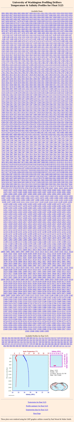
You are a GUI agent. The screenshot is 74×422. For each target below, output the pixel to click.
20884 (20, 293)
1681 (59, 57)
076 (24, 344)
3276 (27, 77)
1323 (51, 43)
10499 (49, 192)
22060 (25, 311)
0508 (39, 21)
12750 (54, 232)
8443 (67, 174)
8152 (59, 164)
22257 (15, 315)
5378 (63, 109)
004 (15, 338)
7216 (15, 144)
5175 (63, 95)
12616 (20, 222)
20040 (63, 277)
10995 (59, 194)
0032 (31, 15)
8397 (39, 174)
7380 (43, 146)
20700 (44, 291)
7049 (31, 136)
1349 (59, 45)
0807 (11, 27)
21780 (54, 303)
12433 (20, 212)
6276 (59, 120)
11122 (51, 202)
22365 (49, 315)
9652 (15, 186)
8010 (47, 160)
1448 (31, 47)
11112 (27, 202)
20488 (68, 285)
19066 (30, 265)
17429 (64, 244)
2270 (55, 69)
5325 (70, 107)
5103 (31, 89)
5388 (19, 110)
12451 (64, 212)
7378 (39, 146)
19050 (10, 265)
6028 (59, 116)
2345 (51, 71)
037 (46, 340)
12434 (25, 212)
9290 (43, 182)
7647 (3, 156)
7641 (66, 154)
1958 (3, 65)
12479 (30, 216)
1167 (7, 39)
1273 (35, 41)
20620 (59, 289)
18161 (51, 252)
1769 (67, 61)
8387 (11, 174)
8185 (67, 166)
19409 (25, 271)
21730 (34, 303)
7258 (63, 144)
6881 (63, 132)
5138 (15, 93)
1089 (43, 33)
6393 (51, 126)
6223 (19, 120)
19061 (15, 265)
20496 (10, 287)
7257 (59, 144)
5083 (31, 87)
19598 (20, 273)
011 (37, 338)
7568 (59, 150)
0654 (47, 25)
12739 (15, 232)
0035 (43, 15)
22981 (49, 325)
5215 (55, 99)
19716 (5, 275)
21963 (39, 309)
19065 (25, 265)
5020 (19, 81)
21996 (68, 309)
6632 (63, 128)
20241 (30, 283)
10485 (20, 192)
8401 (43, 174)
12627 (5, 224)
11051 (56, 196)
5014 (66, 79)
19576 (5, 273)
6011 (11, 116)
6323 (11, 124)
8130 (15, 164)
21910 (5, 309)
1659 (7, 57)
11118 (41, 202)
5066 (39, 85)
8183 (59, 166)
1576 (19, 53)
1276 (47, 41)
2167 (31, 67)
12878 (54, 238)
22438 (68, 315)
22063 (30, 311)
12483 (49, 216)
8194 (15, 168)
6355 (66, 124)
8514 (35, 178)
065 (61, 342)
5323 (63, 107)
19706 (68, 273)
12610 (59, 220)
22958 (25, 325)
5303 (63, 105)
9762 (27, 188)
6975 (23, 136)
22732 (15, 321)
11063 (18, 198)
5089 (55, 87)
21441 (30, 299)
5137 (11, 93)
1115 (4, 35)
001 (6, 338)
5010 (51, 79)
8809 (47, 178)
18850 (54, 261)
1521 (63, 49)
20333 (15, 285)
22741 (25, 321)
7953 (11, 160)
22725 (10, 321)
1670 (23, 57)
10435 (70, 188)
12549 (49, 218)
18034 (49, 250)
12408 (59, 208)
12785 (30, 236)
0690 (59, 25)
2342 (39, 71)
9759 (19, 188)
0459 (11, 21)
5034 (71, 81)
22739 (20, 321)
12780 (5, 236)
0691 (63, 25)
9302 (71, 182)
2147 (27, 65)
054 (27, 342)
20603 (39, 289)
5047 (43, 83)
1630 (47, 55)
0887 (31, 31)
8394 (31, 174)
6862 (39, 132)
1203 (66, 39)
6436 (7, 128)
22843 (34, 323)
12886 (25, 240)
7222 (31, 144)
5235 (59, 101)
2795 (55, 73)
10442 (20, 190)
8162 (67, 164)
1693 (31, 59)
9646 (7, 186)
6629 (51, 128)
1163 (62, 37)
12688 (30, 228)
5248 (39, 103)
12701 (49, 228)
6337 (35, 124)
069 (3, 344)
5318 (43, 107)
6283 (15, 122)
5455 (59, 114)
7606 (7, 154)
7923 (3, 160)
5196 (71, 97)
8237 (47, 170)
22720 (64, 319)
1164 (66, 37)
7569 (63, 150)
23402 (68, 327)
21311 (39, 297)
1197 (42, 39)
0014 (51, 13)
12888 (30, 240)
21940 (25, 309)
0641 (3, 25)
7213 (3, 144)
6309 (71, 122)
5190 (47, 97)
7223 (35, 144)
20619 (54, 289)
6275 (55, 120)
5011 (55, 79)
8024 (55, 160)
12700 (44, 228)
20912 (25, 293)
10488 (25, 192)
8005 (35, 160)
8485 (67, 176)
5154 (51, 93)
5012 (59, 79)
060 (46, 342)
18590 (30, 258)
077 (27, 344)
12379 (30, 206)
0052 (63, 15)
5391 (31, 110)
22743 (30, 321)
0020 (70, 13)
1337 (15, 45)
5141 (27, 93)
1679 (55, 57)
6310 (3, 124)
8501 (23, 178)
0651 (39, 25)
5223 (11, 101)
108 (54, 346)
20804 (64, 291)
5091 (63, 87)
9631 (55, 184)
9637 (66, 184)
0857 (51, 29)
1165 (70, 37)
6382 (35, 126)
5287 (31, 105)
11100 (47, 200)
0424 (51, 19)
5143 (35, 93)
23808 (59, 329)
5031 (59, 81)
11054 (66, 196)
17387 (39, 244)
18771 (68, 260)
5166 (27, 95)
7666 (39, 156)
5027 (43, 81)
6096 (11, 118)
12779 (68, 234)
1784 (35, 63)
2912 (63, 75)
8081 (27, 162)
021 (68, 338)
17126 (64, 240)
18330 (54, 254)
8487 (3, 178)
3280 (43, 77)
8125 (70, 162)
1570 (67, 51)
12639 (64, 224)
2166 (27, 67)
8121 (63, 162)
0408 (23, 19)
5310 (19, 107)
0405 (11, 19)
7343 (15, 146)
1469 (55, 47)
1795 (71, 63)
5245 (27, 103)
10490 (30, 192)
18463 (59, 256)
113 (69, 346)
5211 (39, 99)
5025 (35, 81)
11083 (51, 198)
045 (71, 340)
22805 (10, 323)
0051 (59, 15)
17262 (39, 242)
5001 (15, 79)
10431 (56, 188)
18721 (30, 260)
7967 (19, 160)
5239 (3, 103)
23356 (59, 327)
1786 (43, 63)
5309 (15, 107)
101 (32, 346)
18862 (68, 261)
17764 (39, 248)
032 (31, 340)
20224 (20, 283)
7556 (31, 150)
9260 (15, 182)
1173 (31, 39)
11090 (4, 200)
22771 (64, 321)
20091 (42, 279)
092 (4, 346)
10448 (30, 190)
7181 (23, 142)
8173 (27, 166)
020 (64, 338)
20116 (71, 279)
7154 (43, 140)
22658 (39, 319)
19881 (68, 275)
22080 (34, 311)
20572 (68, 287)
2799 (71, 73)
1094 (63, 33)
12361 (15, 204)
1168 (11, 39)
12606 (39, 220)
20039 (59, 277)
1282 (71, 41)
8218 (31, 170)
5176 (67, 95)
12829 (49, 238)
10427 (51, 188)
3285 (63, 77)
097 (20, 346)
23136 (30, 327)
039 (52, 340)
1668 (15, 57)
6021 (31, 116)
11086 (66, 198)
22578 (10, 319)
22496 (30, 317)
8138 (23, 164)
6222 (15, 120)
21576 (54, 301)
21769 (49, 303)
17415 (49, 244)
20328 (5, 285)
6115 (43, 118)
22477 (15, 317)
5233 (51, 101)
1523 (70, 49)
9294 (55, 182)
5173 (55, 95)
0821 (23, 27)
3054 (19, 77)
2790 (39, 73)
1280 (63, 41)
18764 (64, 260)
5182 (19, 97)
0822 (27, 27)
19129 (17, 267)
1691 (23, 59)
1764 (47, 61)
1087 (35, 33)
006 (21, 338)
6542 (39, 128)
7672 (51, 156)
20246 (34, 283)
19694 (64, 273)
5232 (47, 101)
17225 (34, 242)
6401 (71, 126)
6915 (31, 134)
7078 (63, 136)
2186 (19, 69)
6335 (27, 124)
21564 (49, 301)
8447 (3, 176)
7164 (3, 142)
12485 (59, 216)
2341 (35, 71)
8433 (59, 174)
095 (14, 346)
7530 (67, 148)
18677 (10, 260)
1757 (19, 61)
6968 (11, 136)
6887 (11, 134)
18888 (15, 263)
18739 (44, 260)
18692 (15, 260)
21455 (34, 299)
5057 (7, 85)
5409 (3, 112)
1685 (3, 59)
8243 (51, 170)
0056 (7, 17)
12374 (10, 206)
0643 (11, 25)
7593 (31, 152)
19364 (68, 269)
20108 (56, 279)
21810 (5, 305)
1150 (11, 37)
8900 (7, 180)
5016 (3, 81)
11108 (13, 202)
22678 (44, 319)
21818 (20, 305)
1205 (3, 41)
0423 (47, 19)
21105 (27, 295)
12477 (20, 216)
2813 (11, 75)
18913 (20, 263)
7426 (27, 148)
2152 (47, 65)
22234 (59, 313)
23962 (37, 331)
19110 (3, 267)
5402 (67, 110)
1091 (51, 33)
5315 (31, 107)
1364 (7, 47)
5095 (7, 89)
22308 (44, 315)
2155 (59, 65)
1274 (39, 41)
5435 (15, 114)
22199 (25, 313)
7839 (47, 158)
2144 (15, 65)
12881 (68, 238)
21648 (59, 301)
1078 (23, 33)
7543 (3, 150)
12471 (64, 214)
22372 (54, 315)
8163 (71, 164)
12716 (20, 230)
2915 (3, 77)
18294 (20, 254)
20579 (10, 289)
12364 (30, 204)
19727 (15, 275)
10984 (10, 194)
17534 (44, 246)
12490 (68, 216)
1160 (50, 37)
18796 (15, 261)
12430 (10, 212)
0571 (19, 23)
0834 (67, 27)
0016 (59, 13)
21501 (15, 301)
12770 (39, 234)
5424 (63, 112)
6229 (43, 120)
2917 (11, 77)
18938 (34, 263)
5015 (70, 79)
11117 (37, 202)
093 (8, 346)
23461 (10, 329)
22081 (39, 311)
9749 (63, 186)
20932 (44, 293)
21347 (49, 297)
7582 (11, 152)
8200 (35, 168)
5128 (50, 91)
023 (3, 340)
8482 (59, 176)
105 (45, 346)
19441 (39, 271)
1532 (11, 51)
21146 (51, 295)
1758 (23, 61)
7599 (55, 152)
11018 (42, 196)
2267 (43, 69)
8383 (3, 174)
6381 (31, 126)
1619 (19, 55)
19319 (34, 269)
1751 (67, 59)
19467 (54, 271)
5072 (59, 85)
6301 (39, 122)
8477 (47, 176)
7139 (11, 140)
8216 (23, 170)
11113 (32, 202)
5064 (31, 85)
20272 (54, 283)
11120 (46, 202)
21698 (25, 303)
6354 (63, 124)
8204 (47, 168)
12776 (59, 234)
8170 (19, 166)
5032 (63, 81)
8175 (35, 166)
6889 (19, 134)
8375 (55, 172)
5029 (51, 81)
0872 (59, 29)
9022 (27, 180)
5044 (31, 83)
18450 (49, 256)
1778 (11, 63)
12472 (68, 214)
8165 (7, 166)
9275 (35, 182)
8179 (47, 166)
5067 (43, 85)
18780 (5, 261)
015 (49, 338)
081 (40, 344)
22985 (54, 325)
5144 (39, 93)
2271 (59, 69)
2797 (63, 73)
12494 (5, 218)
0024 (3, 15)
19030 (68, 263)
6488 (27, 128)
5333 (31, 109)
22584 (15, 319)
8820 (51, 178)
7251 (43, 144)
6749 (59, 130)
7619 (47, 154)
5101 (23, 89)
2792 (47, 73)
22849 (39, 323)
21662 (64, 301)
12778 (64, 234)
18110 (37, 252)
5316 (35, 107)
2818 (31, 75)
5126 (43, 91)
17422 (54, 244)
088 (61, 344)
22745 (34, 321)
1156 (35, 37)
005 (18, 338)
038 (49, 340)
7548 (15, 150)
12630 (20, 224)
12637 (54, 224)
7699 (3, 158)
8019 (51, 160)
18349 (64, 254)
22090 (44, 311)
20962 (54, 293)
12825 (30, 238)
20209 (10, 283)
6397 (63, 126)
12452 (68, 212)
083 (46, 344)
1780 (19, 63)
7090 (35, 138)
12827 (39, 238)
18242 (5, 254)
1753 (3, 61)
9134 (71, 180)
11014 (32, 196)
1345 (43, 45)
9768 (47, 188)
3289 (7, 79)
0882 (23, 31)
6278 (67, 120)
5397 (47, 110)
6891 (23, 134)
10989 (34, 194)
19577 (10, 273)
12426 (63, 210)
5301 (55, 105)
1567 (55, 51)
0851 (27, 29)
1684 (71, 57)
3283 (55, 77)
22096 (54, 311)
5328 (11, 109)
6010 (7, 116)
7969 (23, 160)
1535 (19, 51)
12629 (15, 224)
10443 (25, 190)
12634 (39, 224)
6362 (23, 126)
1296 (7, 43)
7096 (47, 138)
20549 (54, 287)
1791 (63, 63)
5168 (35, 95)
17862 (54, 248)
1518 (51, 49)
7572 (67, 150)
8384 (7, 174)
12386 (64, 206)
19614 (34, 273)
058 (40, 342)
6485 (19, 128)
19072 (39, 265)
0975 (63, 31)
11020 (51, 196)
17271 (54, 242)
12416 (25, 210)
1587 (63, 53)
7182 (27, 142)
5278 (71, 103)
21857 (68, 305)
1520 (59, 49)
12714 (15, 230)
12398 (25, 208)
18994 (44, 263)
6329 (19, 124)
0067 (51, 17)
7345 (19, 146)
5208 (27, 99)
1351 (67, 45)
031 (27, 340)
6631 (59, 128)
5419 (43, 112)
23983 (42, 331)
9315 (31, 184)
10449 (34, 190)
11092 (13, 200)
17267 (49, 242)
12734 (5, 232)
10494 (34, 192)
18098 (27, 252)
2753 (67, 71)
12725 (44, 230)
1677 (47, 57)
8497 (11, 178)
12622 (49, 222)
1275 (43, 41)
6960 (71, 134)
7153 (39, 140)
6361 (19, 126)
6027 (55, 116)
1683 (67, 57)
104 (41, 346)
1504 (7, 49)
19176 (42, 267)
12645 (25, 226)
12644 (20, 226)
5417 (35, 112)
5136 (7, 93)
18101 (32, 252)
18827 (44, 261)
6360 (15, 126)
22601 (20, 319)
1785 (39, 63)
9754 (3, 188)
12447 (44, 212)
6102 (31, 118)
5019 (15, 81)
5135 (3, 93)
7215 (11, 144)
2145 (19, 65)
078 (31, 344)
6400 (67, 126)
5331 (23, 109)
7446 (39, 148)
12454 (10, 214)
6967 (7, 136)
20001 (44, 277)
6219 (7, 120)
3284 (59, 77)
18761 (59, 260)
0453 (59, 19)
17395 (44, 244)
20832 (68, 291)
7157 (55, 140)
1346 (47, 45)
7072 (51, 136)
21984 (59, 309)
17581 (64, 246)
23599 (39, 329)
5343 (43, 109)
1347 (51, 45)
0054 (71, 15)
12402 (39, 208)
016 (52, 338)
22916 (64, 323)
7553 (27, 150)
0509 (43, 21)
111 (63, 346)
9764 (35, 188)
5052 (63, 83)
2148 (31, 65)
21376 (59, 297)
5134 (70, 91)
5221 (3, 101)
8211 (3, 170)
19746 (25, 275)
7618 (43, 154)
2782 (7, 73)
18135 (46, 252)
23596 (30, 329)
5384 (7, 110)
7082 (7, 138)
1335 (7, 45)
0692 (67, 25)
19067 (34, 265)
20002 (49, 277)
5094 (3, 89)
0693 (71, 25)
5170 (43, 95)
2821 (43, 75)
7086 (23, 138)
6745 (43, 130)
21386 (68, 297)
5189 (43, 97)
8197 (23, 168)
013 (43, 338)
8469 (31, 176)
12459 (34, 214)
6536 (31, 128)
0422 (43, 19)
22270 (25, 315)
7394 (59, 146)
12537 (20, 218)
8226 (39, 170)
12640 (68, 224)
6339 (43, 124)
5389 (23, 110)
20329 (10, 285)
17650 (15, 248)
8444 (71, 174)
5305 (71, 105)
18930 (30, 263)
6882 (67, 132)
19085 (54, 265)
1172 (27, 39)
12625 (64, 222)
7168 (19, 142)
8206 (55, 168)
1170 (19, 39)
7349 (23, 146)
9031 (31, 180)
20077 (32, 279)
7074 (55, 136)
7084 (15, 138)
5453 (55, 114)
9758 (15, 188)
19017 (59, 263)
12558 (68, 218)
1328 (67, 43)
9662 (35, 186)
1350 (63, 45)
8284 (19, 172)
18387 (25, 256)
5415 (27, 112)
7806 (31, 158)
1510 (19, 49)
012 (40, 338)
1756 (15, 61)
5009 (47, 79)
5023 (27, 81)
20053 (8, 279)
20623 (64, 289)
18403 (34, 256)
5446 (27, 114)
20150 (49, 281)
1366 (15, 47)
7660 (23, 156)
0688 (51, 25)
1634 (63, 55)
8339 (35, 172)
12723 (34, 230)
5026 (39, 81)
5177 (71, 95)
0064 (39, 17)
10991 (44, 194)
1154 (27, 37)
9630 (51, 184)
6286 (27, 122)
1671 (27, 57)
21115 (32, 295)
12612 (68, 220)
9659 (27, 186)
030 (24, 340)
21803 (64, 303)
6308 (67, 122)
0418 (27, 19)
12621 (44, 222)
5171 (47, 95)
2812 (7, 75)
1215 (7, 41)
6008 (3, 116)
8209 (67, 168)
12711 (5, 230)
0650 (35, 25)
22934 (5, 325)
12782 (15, 236)
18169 (56, 252)
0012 (43, 13)
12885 (20, 240)
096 (17, 346)
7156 (51, 140)
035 (40, 340)
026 (12, 340)
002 (9, 338)
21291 (20, 297)
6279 (71, 120)
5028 (47, 81)
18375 (15, 256)
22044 (15, 311)
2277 (11, 71)
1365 (11, 47)
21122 (37, 295)
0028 (15, 15)
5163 (15, 95)
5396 (43, 110)
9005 (11, 180)
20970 (59, 293)
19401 (20, 271)
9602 (47, 184)
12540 (25, 218)
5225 (19, 101)
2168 (35, 67)
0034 (39, 15)
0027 (11, 15)
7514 (59, 148)
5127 (47, 91)
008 (27, 338)
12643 (15, 226)
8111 (55, 162)
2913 (66, 75)
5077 (7, 87)
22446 (10, 317)
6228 (39, 120)
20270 (49, 283)
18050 (54, 250)
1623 (31, 55)
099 (26, 346)
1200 (54, 39)
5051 (59, 83)
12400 (30, 208)
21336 (44, 297)
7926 (7, 160)
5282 (15, 105)
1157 (39, 37)
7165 (7, 142)
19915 (5, 277)
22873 (49, 323)
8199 (31, 168)
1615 (3, 55)
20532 (34, 287)
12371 (64, 204)
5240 (7, 103)
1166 (3, 39)
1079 (27, 33)
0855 (43, 29)
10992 (49, 194)
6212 (70, 118)
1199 (50, 39)
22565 (5, 319)
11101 (51, 200)
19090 (59, 265)
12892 (39, 240)
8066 (15, 162)
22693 (49, 319)
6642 (27, 130)
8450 (7, 176)
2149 (35, 65)
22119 (59, 311)
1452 (47, 47)
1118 (15, 35)
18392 (30, 256)
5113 (66, 89)
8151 (55, 164)
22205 (30, 313)
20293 (68, 283)
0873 (63, 29)
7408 (7, 148)
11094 (23, 200)
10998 (3, 196)
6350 (51, 124)
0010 (35, 13)
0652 (43, 25)
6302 (43, 122)
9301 (67, 182)
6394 (55, 126)
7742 (15, 158)
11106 (4, 202)
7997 (31, 160)
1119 (19, 35)
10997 (68, 194)
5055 (71, 83)
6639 (15, 130)
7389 (55, 146)
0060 (23, 17)
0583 (31, 23)
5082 (27, 87)
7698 (71, 156)
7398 (63, 146)
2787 (27, 73)
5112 (63, 89)
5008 (43, 79)
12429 (5, 212)
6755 (11, 132)
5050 (55, 83)
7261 (71, 144)
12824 (25, 238)
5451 (47, 114)
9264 (19, 182)
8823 (55, 178)
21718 (30, 303)
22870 (44, 323)
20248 (39, 283)
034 (37, 340)
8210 (71, 168)
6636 (3, 130)
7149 (23, 140)
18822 (39, 261)
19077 (49, 265)
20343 (25, 285)
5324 (66, 107)
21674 (10, 303)
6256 (51, 120)
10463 (64, 190)
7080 (71, 136)
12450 (59, 212)
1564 (43, 51)
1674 (39, 57)
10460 (54, 190)
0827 (39, 27)
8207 (59, 168)
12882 (5, 240)
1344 (39, 45)
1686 (7, 59)
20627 (68, 289)
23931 (68, 329)
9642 (70, 184)
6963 (3, 136)
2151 (43, 65)
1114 (70, 33)
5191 (51, 97)
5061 (19, 85)
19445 (49, 271)
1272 (31, 41)
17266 (44, 242)
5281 (11, 105)
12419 (39, 210)
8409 (55, 174)
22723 (68, 319)
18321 (44, 254)
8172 (23, 166)
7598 (51, 152)
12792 (59, 236)
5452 (51, 114)
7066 (43, 136)
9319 (39, 184)
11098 (37, 200)
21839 (49, 305)
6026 (51, 116)
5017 (7, 81)
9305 (11, 184)
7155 (47, 140)
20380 (54, 285)
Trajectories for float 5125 (37, 402)
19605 (30, 273)
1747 (51, 59)
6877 (55, 132)
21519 (25, 301)
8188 (71, 166)
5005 (31, 79)
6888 (15, 134)
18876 (10, 263)
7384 (51, 146)
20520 (15, 287)
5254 (59, 103)
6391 (43, 126)
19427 (34, 271)
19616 (39, 273)
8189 (3, 168)
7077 (59, 136)
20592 (25, 289)
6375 (27, 126)
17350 (25, 244)
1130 (62, 35)
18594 (34, 258)
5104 (35, 89)
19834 (44, 275)
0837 (7, 29)
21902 (64, 307)
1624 (35, 55)
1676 (43, 57)
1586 (59, 53)
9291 (47, 182)
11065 (23, 198)
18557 (20, 258)
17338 (15, 244)
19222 (71, 267)
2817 (27, 75)
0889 (39, 31)
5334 (35, 109)
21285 (10, 297)
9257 (11, 182)
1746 (47, 59)
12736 (10, 232)
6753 (3, 132)
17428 (59, 244)
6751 (66, 130)
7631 (59, 154)
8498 (15, 178)
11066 (27, 198)
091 (71, 344)
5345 (47, 109)
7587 (23, 152)
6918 (43, 134)
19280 (10, 269)
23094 (25, 327)
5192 (55, 97)
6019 (23, 116)
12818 (64, 236)
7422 (19, 148)
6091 (63, 116)
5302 (59, 105)
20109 (61, 279)
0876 (3, 31)
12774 (49, 234)
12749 (49, 232)
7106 (59, 138)
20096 (47, 279)
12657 (15, 228)
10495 (39, 192)
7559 (43, 150)
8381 (67, 172)
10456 (44, 190)
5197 (3, 99)
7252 (47, 144)
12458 (30, 214)
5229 (35, 101)
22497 (34, 317)
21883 (39, 307)
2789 (35, 73)
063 (55, 342)
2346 (55, 71)
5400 (59, 110)
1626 (43, 55)
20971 (64, 293)
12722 (29, 230)
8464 (23, 176)
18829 (49, 261)
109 (57, 346)
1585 (55, 53)
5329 (15, 109)
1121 (27, 35)
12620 (39, 222)
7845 (51, 158)
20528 (30, 287)
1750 (63, 59)
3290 (11, 79)
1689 (19, 59)
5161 (7, 95)
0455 (67, 19)
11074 (37, 198)
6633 (67, 128)
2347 (59, 71)
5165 (23, 95)
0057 (11, 17)
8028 (59, 160)
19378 (5, 271)
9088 (35, 180)
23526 (20, 329)
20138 (34, 281)
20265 (44, 283)
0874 (67, 29)
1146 (66, 35)
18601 (39, 258)
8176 (39, 166)
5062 (23, 85)
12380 (34, 206)
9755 (7, 188)
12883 (10, 240)
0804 (3, 27)
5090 (59, 87)
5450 (43, 114)
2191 (39, 69)
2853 (47, 75)
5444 (19, 114)
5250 (47, 103)
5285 (27, 105)
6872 (43, 132)
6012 (15, 116)
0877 (7, 31)
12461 (44, 214)
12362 (20, 204)
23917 (64, 329)
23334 (49, 327)
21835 (39, 305)
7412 (11, 148)
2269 (51, 69)
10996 (64, 194)
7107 (63, 138)
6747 (51, 130)
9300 (63, 182)
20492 (5, 287)
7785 (23, 158)
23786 (54, 329)
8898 (70, 178)
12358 (5, 204)
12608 (49, 220)
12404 (44, 208)
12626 (68, 222)
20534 (39, 287)
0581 (23, 23)
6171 (58, 118)
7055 (35, 136)
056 (34, 342)
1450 (39, 47)
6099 (23, 118)
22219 (49, 313)
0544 (55, 21)
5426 (70, 112)
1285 (3, 43)
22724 (5, 321)
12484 (54, 216)
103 (38, 346)
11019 (46, 196)
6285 (23, 122)
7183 (31, 142)
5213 (47, 99)
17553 (54, 246)
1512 (27, 49)
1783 (31, 63)
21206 (56, 295)
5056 (3, 85)
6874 (51, 132)
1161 (54, 37)
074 (18, 344)
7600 (59, 152)
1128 (54, 35)
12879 (59, 238)
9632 (59, 184)
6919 (47, 134)
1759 (27, 61)
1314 (19, 43)
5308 (11, 107)
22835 (30, 323)
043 (65, 340)
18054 (59, 250)
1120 (23, 35)
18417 (39, 256)
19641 (49, 273)
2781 (3, 73)
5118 (11, 91)
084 (49, 344)
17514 (34, 246)
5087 (47, 87)
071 (9, 344)
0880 (15, 31)
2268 (47, 69)
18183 (61, 252)
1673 (35, 57)
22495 (25, 317)
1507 (11, 49)
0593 (51, 23)
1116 (7, 35)
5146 (47, 93)
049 (12, 342)
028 (18, 340)
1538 (31, 51)
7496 (55, 148)
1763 (43, 61)
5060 (15, 85)
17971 (15, 250)
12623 (54, 222)
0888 (35, 31)
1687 (11, 59)
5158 (67, 93)
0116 (63, 17)
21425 (15, 299)
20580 (15, 289)
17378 (30, 244)
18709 (25, 260)
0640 (71, 23)
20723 (54, 291)
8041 (67, 160)
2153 (51, 65)
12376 (15, 206)
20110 (66, 279)
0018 (63, 13)
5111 (59, 89)
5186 (31, 97)
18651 (64, 258)
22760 (59, 321)
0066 (47, 17)
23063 (15, 327)
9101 (63, 180)
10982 (68, 192)
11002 (8, 196)
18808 (20, 261)
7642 (70, 154)
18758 (54, 260)
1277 (51, 41)
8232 (43, 170)
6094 (3, 118)
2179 (3, 69)
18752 (49, 260)
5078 (11, 87)
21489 (68, 299)
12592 (20, 220)
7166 (11, 142)
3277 (31, 77)
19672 (59, 273)
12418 (34, 210)
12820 (5, 238)
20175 (64, 281)
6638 (11, 130)
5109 (55, 89)
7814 (35, 158)
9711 (47, 186)
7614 (35, 154)
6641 (23, 130)
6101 (27, 118)
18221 (66, 252)
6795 (35, 132)
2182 (15, 69)
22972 (39, 325)
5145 (43, 93)
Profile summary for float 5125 (37, 406)
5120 (19, 91)
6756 (15, 132)
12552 (64, 218)
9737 (55, 186)
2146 (23, 65)
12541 (30, 218)
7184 (35, 142)
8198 (27, 168)
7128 (3, 140)
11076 (42, 198)
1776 (3, 63)
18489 (68, 256)
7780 (19, 158)
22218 (44, 313)
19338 (44, 269)
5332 (27, 109)
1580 (35, 53)
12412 (10, 210)
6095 (7, 118)
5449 (39, 114)
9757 (11, 188)
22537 (54, 317)
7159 (63, 140)
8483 (63, 176)
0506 (31, 21)
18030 (44, 250)
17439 (5, 246)
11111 (23, 202)
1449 (35, 47)
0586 (35, 23)
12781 (10, 236)
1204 (70, 39)
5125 (39, 91)
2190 (35, 69)
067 (68, 342)
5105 (39, 89)
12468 (59, 214)
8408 (51, 174)
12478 (25, 216)
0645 (19, 25)
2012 (7, 65)
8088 (43, 162)
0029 (19, 15)
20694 (39, 291)
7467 (47, 148)
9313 (27, 184)
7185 (39, 142)
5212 (43, 99)
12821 (10, 238)
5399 (55, 110)
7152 (35, 140)
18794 (10, 261)
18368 (5, 256)
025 (9, 340)
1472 (59, 47)
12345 (65, 202)
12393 (10, 208)
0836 (3, 29)
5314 (27, 107)
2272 (63, 69)
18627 (49, 258)
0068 (55, 17)
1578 (27, 53)
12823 (20, 238)
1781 (23, 63)
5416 (31, 112)
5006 (35, 79)
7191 (63, 142)
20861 (15, 293)
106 (48, 346)
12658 (20, 228)
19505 (59, 271)
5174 (59, 95)
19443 (44, 271)
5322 (59, 107)
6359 (11, 126)
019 (61, 338)
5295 (39, 105)
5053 (67, 83)
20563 (64, 287)
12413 (15, 210)
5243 (19, 103)
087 (58, 344)
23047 (68, 325)
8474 (39, 176)
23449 (5, 329)
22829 (25, 323)
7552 (23, 150)
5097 (11, 89)
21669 (5, 303)
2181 (11, 69)
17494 (30, 246)
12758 (15, 234)
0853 (35, 29)
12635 (44, 224)
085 (52, 344)
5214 (51, 99)
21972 (44, 309)
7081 (3, 138)
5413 (19, 112)
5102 (27, 89)
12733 (68, 230)
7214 (7, 144)
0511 (51, 21)
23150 (34, 327)
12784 (25, 236)
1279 (59, 41)
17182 (25, 242)
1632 (55, 55)
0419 (31, 19)
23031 (64, 325)
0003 (11, 13)
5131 (58, 91)
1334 (3, 45)
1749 (59, 59)
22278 (30, 315)
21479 (54, 299)
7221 (27, 144)
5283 (19, 105)
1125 (42, 35)
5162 (11, 95)
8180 (51, 166)
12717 (25, 230)
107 (51, 346)
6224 (23, 120)
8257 (3, 172)
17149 (5, 242)
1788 (51, 63)
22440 (5, 317)
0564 (63, 21)
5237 (67, 101)
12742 (25, 232)
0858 (55, 29)
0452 (55, 19)
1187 (35, 39)
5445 (23, 114)
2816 (23, 75)
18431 (44, 256)
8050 (71, 160)
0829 (47, 27)
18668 (5, 260)
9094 (47, 180)
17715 (30, 248)
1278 (55, 41)
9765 (39, 188)
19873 (54, 275)
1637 (71, 55)
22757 (54, 321)
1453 (51, 47)
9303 (3, 184)
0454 (63, 19)
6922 (59, 134)
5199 (11, 99)
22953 (15, 325)
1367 (19, 47)
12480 (34, 216)
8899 (3, 180)
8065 (11, 162)
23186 (39, 327)
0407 (19, 19)
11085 (61, 198)
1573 (7, 53)
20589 (20, 289)
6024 (43, 116)
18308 (34, 254)
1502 (71, 47)
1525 (3, 51)
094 (11, 346)
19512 (64, 271)
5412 (15, 112)
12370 (59, 204)
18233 (71, 252)
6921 (55, 134)
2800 (3, 75)
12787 (39, 236)
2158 (71, 65)
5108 (51, 89)
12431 (15, 212)
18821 (34, 261)
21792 (59, 303)
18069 (3, 252)
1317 (31, 43)
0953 (55, 31)
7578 (7, 152)
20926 (39, 293)
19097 (64, 265)
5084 (35, 87)
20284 (64, 283)
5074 (67, 85)
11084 (56, 198)
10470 (5, 192)
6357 (3, 126)
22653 (34, 319)
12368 (49, 204)
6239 (47, 120)
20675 (34, 291)
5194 (63, 97)
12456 (20, 214)
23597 (34, 329)
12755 (5, 234)
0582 (27, 23)
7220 (23, 144)
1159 (46, 37)
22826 (20, 323)
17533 (39, 246)
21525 (30, 301)
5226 (23, 101)
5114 (70, 89)
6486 (23, 128)
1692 (27, 59)
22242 (64, 313)
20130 (5, 281)
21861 (5, 307)
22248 (5, 315)
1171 (23, 39)
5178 (3, 97)
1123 (35, 35)
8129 (11, 164)
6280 (3, 122)
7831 (39, 158)
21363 (54, 297)
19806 (39, 275)
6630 (55, 128)
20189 (5, 283)
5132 (62, 91)
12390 (5, 208)
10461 (59, 190)
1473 (63, 47)
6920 (51, 134)
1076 (15, 33)
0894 (47, 31)
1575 (15, 53)
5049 (51, 83)
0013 (47, 13)
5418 (39, 112)
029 (21, 340)
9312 (23, 184)
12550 (54, 218)
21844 (54, 305)
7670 (47, 156)
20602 (34, 289)
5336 (39, 109)
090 (68, 344)
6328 (15, 124)
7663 (31, 156)
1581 (39, 53)
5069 (51, 85)
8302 (27, 172)
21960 (34, 309)
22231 (54, 313)
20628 (5, 291)
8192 (7, 168)
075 (21, 344)
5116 (7, 91)
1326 (59, 43)
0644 (15, 25)
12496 (10, 218)
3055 (23, 77)
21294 (25, 297)
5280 (7, 105)
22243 (68, 313)
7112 (66, 138)
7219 (19, 144)
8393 (27, 174)
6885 (7, 134)
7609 (15, 154)
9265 (23, 182)
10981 (64, 192)
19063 (20, 265)
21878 (25, 307)
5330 (19, 109)
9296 (59, 182)
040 (55, 340)
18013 (30, 250)
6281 (7, 122)
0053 (67, 15)
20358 (39, 285)
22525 (49, 317)
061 (49, 342)
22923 (68, 323)
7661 (27, 156)
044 (68, 340)
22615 (25, 319)
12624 (59, 222)
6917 (39, 134)
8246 (55, 170)
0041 (55, 15)
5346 (51, 109)
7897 (71, 158)
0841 (19, 29)
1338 (19, 45)
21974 (49, 309)
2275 (3, 71)
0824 (35, 27)
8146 (47, 164)
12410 (68, 208)
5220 (70, 99)
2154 (55, 65)
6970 (15, 136)
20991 (3, 295)
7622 (55, 154)
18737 (39, 260)
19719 (10, 275)
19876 (64, 275)
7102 (55, 138)
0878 (11, 31)
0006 (23, 13)
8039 (63, 160)
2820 (39, 75)
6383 (39, 126)
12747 (39, 232)
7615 (39, 154)
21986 (64, 309)
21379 (63, 297)
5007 (39, 79)
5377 (59, 109)
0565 (66, 21)
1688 (15, 59)
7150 (27, 140)
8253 (66, 170)
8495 (7, 178)
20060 (22, 279)
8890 (59, 178)
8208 (63, 168)
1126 (46, 35)
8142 (31, 164)
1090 (47, 33)
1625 (39, 55)
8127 (7, 164)
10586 (59, 192)
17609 (5, 248)
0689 (55, 25)
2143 (11, 65)
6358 (7, 126)
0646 (23, 25)
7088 (27, 138)
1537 (27, 51)
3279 (39, 77)
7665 (35, 156)
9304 (7, 184)
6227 (35, 120)
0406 (15, 19)
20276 (59, 283)
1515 (39, 49)
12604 (30, 220)
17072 (54, 240)
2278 (15, 71)
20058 (17, 279)
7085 (19, 138)
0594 (55, 23)
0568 (7, 23)
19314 (30, 269)
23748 (49, 329)
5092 (67, 87)
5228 (31, 101)
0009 (31, 13)
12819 (68, 236)
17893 (59, 248)
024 (6, 340)
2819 (35, 75)
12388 (68, 206)
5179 (7, 97)
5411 (11, 112)
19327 (39, 269)
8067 (19, 162)
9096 (55, 180)
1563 (39, 51)
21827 (29, 305)
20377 (49, 285)
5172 (51, 95)
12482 (44, 216)
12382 (44, 206)
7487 (51, 148)
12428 (68, 210)
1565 (47, 51)
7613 (31, 154)
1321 (43, 43)
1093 (59, 33)
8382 (71, 172)
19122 (12, 267)
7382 (47, 146)
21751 (39, 303)
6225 (27, 120)
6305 (55, 122)
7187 (47, 142)
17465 (10, 246)
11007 (18, 196)
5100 (19, 89)
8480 (51, 176)
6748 (55, 130)
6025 (47, 116)
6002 (67, 114)
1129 (58, 35)
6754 (7, 132)
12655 (5, 228)
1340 (27, 45)
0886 (27, 31)
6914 (27, 134)
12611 (64, 220)
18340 (59, 254)
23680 (44, 329)
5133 (66, 91)
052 (21, 342)
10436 (5, 190)
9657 (23, 186)
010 (34, 338)
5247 (35, 103)
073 (15, 344)
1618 (15, 55)
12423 (54, 210)
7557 (35, 150)
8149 (51, 164)
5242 (15, 103)
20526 (20, 287)
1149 (7, 37)
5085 (39, 87)
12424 (59, 210)
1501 (67, 47)
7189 (55, 142)
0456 (71, 19)
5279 (3, 105)
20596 (30, 289)
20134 (15, 281)
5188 (39, 97)
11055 (70, 196)
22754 (44, 321)
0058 (15, 17)
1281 (67, 41)
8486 (71, 176)
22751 (39, 321)
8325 (31, 172)
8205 (51, 168)
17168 (15, 242)
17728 (34, 248)
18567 (25, 258)
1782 (27, 63)
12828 (44, 238)
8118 (58, 162)
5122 (27, 91)
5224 (15, 101)
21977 (54, 309)
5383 (3, 110)
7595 (39, 152)
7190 (59, 142)
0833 (63, 27)
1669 (19, 57)
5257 (67, 103)
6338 (39, 124)
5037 (11, 83)
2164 (19, 67)
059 (43, 342)
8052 (3, 162)
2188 (27, 69)
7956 (15, 160)
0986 (71, 31)
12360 (10, 204)
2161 (7, 67)
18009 (25, 250)
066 (65, 342)
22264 (20, 315)
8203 (43, 168)
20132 (10, 281)
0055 (3, 17)
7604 (71, 152)
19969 (15, 277)
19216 (66, 267)
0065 (43, 17)
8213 (11, 170)
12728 (54, 230)
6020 (27, 116)
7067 (47, 136)
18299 (25, 254)
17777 (44, 248)
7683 (63, 156)
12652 (59, 226)
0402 (3, 19)
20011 (54, 277)
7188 (51, 142)
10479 (15, 192)
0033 (35, 15)
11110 (18, 202)
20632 (10, 291)
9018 (23, 180)
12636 (49, 224)
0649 (31, 25)
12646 (30, 226)
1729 (43, 59)
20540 (44, 287)
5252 (55, 103)
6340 (47, 124)
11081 (46, 198)
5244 (23, 103)
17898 (64, 248)
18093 (17, 252)
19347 (54, 269)
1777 (7, 63)
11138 (60, 202)
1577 (23, 53)
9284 (39, 182)
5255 (63, 103)
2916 (7, 77)
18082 (13, 252)
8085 (35, 162)
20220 (15, 283)
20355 (34, 285)
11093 (18, 200)
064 (58, 342)
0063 (35, 17)
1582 (43, 53)
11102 (56, 200)
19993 (34, 277)
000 (3, 338)
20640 (15, 291)
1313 (15, 43)
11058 (8, 198)
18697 (20, 260)
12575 (15, 220)
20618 (49, 289)
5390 (27, 110)
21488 (64, 299)
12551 (59, 218)
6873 (47, 132)
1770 (71, 61)
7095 (43, 138)
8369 (43, 172)
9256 (7, 182)
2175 (63, 67)
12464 (54, 214)
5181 (15, 97)
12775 (54, 234)
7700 (7, 158)
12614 (10, 222)
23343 (54, 327)
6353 (59, 124)
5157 (63, 93)
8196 (19, 168)
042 (61, 340)
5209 (31, 99)
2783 (11, 73)
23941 (27, 331)
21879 (30, 307)
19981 (30, 277)
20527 (25, 287)
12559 (5, 220)
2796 (59, 73)
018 (58, 338)
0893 (43, 31)
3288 (3, 79)
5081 (23, 87)
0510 (47, 21)
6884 (3, 134)
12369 (54, 204)
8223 (35, 170)
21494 (5, 301)
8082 (31, 162)
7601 (63, 152)
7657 (19, 156)
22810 (15, 323)
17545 (49, 246)
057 (37, 342)
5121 (23, 91)
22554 (64, 317)
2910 (55, 75)
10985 (15, 194)
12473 (5, 216)
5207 (23, 99)
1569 (63, 51)
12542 (34, 218)
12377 (20, 206)
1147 (70, 35)
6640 (19, 130)
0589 (39, 23)
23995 (47, 331)
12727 (49, 230)
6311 (7, 124)
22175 (10, 313)
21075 (23, 295)
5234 (55, 101)
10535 (54, 192)
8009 (43, 160)
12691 (34, 228)
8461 (19, 176)
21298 (30, 297)
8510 (27, 178)
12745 (34, 232)
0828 (43, 27)
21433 (20, 299)
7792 (27, 158)
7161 (71, 140)
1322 (47, 43)
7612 (27, 154)
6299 (31, 122)
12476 (15, 216)
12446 (39, 212)
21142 (46, 295)
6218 (3, 120)
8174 (31, 166)
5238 (71, 101)
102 (35, 346)
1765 (51, 61)
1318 (35, 43)
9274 (31, 182)
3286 (67, 77)
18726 (34, 260)
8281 (15, 172)
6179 (66, 118)
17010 (44, 240)
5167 (31, 95)
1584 (51, 53)
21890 (49, 307)
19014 (54, 263)
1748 (55, 59)
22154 (5, 313)
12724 (39, 230)
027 (15, 340)
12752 (64, 232)
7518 (63, 148)
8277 (7, 172)
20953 (49, 293)
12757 (10, 234)
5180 (11, 97)
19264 (5, 269)
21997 (5, 311)
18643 (59, 258)
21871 (15, 307)
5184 (27, 97)
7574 (71, 150)
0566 (70, 21)
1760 (31, 61)
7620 (51, 154)
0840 (15, 29)
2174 (59, 67)
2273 (67, 69)
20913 (30, 293)
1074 (7, 33)
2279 (19, 71)
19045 (5, 265)
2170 (43, 67)
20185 (68, 281)
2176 (67, 67)
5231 (43, 101)
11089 (70, 198)
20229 (25, 283)
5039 (19, 83)
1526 (7, 51)
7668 (43, 156)
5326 (3, 109)
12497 (15, 218)
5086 (43, 87)
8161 (63, 164)
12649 (44, 226)
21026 (13, 295)
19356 (59, 269)
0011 (39, 13)
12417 (29, 210)
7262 (3, 146)
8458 (15, 176)
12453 (5, 214)
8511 (31, 178)
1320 (39, 43)
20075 (27, 279)
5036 (7, 83)
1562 (35, 51)
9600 (43, 184)
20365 (44, 285)
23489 (15, 329)
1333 (71, 43)
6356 (70, 124)
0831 (55, 27)
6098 (19, 118)
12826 (34, 238)
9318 (35, 184)
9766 (43, 188)
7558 (39, 150)
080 (37, 344)
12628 (10, 224)
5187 (35, 97)
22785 (5, 323)
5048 (47, 83)
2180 (7, 69)
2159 (3, 67)
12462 (49, 214)
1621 (23, 55)
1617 (11, 55)
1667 (11, 57)
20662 (30, 291)
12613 (5, 222)
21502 (20, 301)
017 (55, 338)
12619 (34, 222)
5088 (51, 87)
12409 (64, 208)
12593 (25, 220)
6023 (39, 116)
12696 (39, 228)
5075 (71, 85)
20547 (49, 287)
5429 (3, 114)
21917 (10, 309)
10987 (25, 194)
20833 (5, 293)
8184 (63, 166)
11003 (13, 196)
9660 (31, 186)
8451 (11, 176)
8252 (63, 170)
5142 (31, 93)
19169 (37, 267)
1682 (63, 57)
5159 (71, 93)
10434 (66, 188)
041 (58, 340)
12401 (34, 208)
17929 (5, 250)
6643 (31, 130)
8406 (47, 174)
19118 (8, 267)
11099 (42, 200)
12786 (34, 236)
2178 (71, 67)
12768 (30, 234)
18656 (68, 258)
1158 (43, 37)
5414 (23, 112)
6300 (35, 122)
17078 (59, 240)
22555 (68, 317)
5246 (31, 103)
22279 (34, 315)
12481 (39, 216)
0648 (27, 25)
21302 (34, 297)
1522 (66, 49)
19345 (49, 269)
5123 (31, 91)
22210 (34, 313)
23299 (44, 327)
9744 (59, 186)
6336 (31, 124)
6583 (43, 128)
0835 (71, 27)
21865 (10, 307)
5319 (47, 107)
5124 (35, 91)
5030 (55, 81)
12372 (68, 204)
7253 (51, 144)
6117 (47, 118)
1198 (46, 39)
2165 (23, 67)
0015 (55, 13)
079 (34, 344)
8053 (7, 162)
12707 (59, 228)
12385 (59, 206)
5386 (15, 110)
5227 (27, 101)
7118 (70, 138)
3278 (35, 77)
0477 (15, 21)
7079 (67, 136)
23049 (5, 327)
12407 (54, 208)
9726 (51, 186)
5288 (35, 105)
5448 (35, 114)
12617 (25, 222)
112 (66, 346)
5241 (11, 103)
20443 (59, 285)
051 (18, 342)
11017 (37, 196)
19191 (51, 267)
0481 (27, 21)
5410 (7, 112)
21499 (10, 301)
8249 (59, 170)
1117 (11, 35)
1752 (71, 59)
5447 (31, 114)
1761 (35, 61)
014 (46, 338)
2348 (63, 71)
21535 (39, 301)
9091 (39, 180)
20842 (10, 293)
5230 (39, 101)
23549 (25, 329)
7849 (55, 158)
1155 (31, 37)
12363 (25, 204)
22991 (59, 325)
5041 (27, 83)
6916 (35, 134)
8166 (11, 166)
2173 (55, 67)
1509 (15, 49)
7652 (15, 156)
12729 (59, 230)
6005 (71, 114)
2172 (51, 67)
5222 (7, 101)
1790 (59, 63)
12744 (30, 232)
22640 (30, 319)
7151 (31, 140)
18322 (49, 254)
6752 (70, 130)
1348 (55, 45)
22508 (39, 317)
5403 (71, 110)
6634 (71, 128)
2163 (15, 67)
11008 (23, 196)
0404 (7, 19)
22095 (49, 311)
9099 (59, 180)
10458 (49, 190)
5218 (66, 99)
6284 (19, 122)
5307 (7, 107)
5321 (55, 107)
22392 (59, 315)
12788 (44, 236)
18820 (30, 261)
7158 (59, 140)
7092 (39, 138)
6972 (19, 136)
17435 (68, 244)
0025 (7, 15)
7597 (47, 152)
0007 (27, 13)
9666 (39, 186)
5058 (11, 85)
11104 (66, 200)
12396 (20, 208)
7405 (3, 148)
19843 (49, 275)
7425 (23, 148)
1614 (71, 53)
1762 (39, 61)
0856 (47, 29)
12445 (34, 212)
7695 (67, 156)
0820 (19, 27)
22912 (59, 323)
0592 (47, 23)
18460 (54, 256)
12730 (63, 230)
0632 (63, 23)
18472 (64, 256)
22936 (10, 325)
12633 (34, 224)
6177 (62, 118)
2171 (47, 67)
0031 (27, 15)
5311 (23, 107)
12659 (25, 228)
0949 (51, 31)
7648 (7, 156)
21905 (68, 307)
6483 (11, 128)
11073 (32, 198)
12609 (54, 220)
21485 (59, 299)
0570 (15, 23)
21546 (44, 301)
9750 (66, 186)
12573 (10, 220)
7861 (67, 158)
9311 (19, 184)
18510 (5, 258)
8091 (47, 162)
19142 (27, 267)
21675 (15, 303)
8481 (55, 176)
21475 (49, 299)
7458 (43, 148)
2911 (59, 75)
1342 (35, 45)
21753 (44, 303)
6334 (23, 124)
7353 (31, 146)
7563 (47, 150)
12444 (30, 212)
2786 (23, 73)
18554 (15, 258)
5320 (51, 107)
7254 (55, 144)
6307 (63, 122)
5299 (47, 105)
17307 (59, 242)
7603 (67, 152)
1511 (23, 49)
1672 (31, 57)
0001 (3, 13)
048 (9, 342)
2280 (23, 71)
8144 (39, 164)
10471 (10, 192)
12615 (15, 222)
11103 (61, 200)
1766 (55, 61)
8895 (63, 178)
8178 (43, 166)
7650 (11, 156)
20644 (20, 291)
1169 (15, 39)
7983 (27, 160)
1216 (11, 41)
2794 (51, 73)
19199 (56, 267)
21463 (39, 299)
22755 (49, 321)
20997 (8, 295)
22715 (59, 319)
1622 (27, 55)
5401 (63, 110)
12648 (39, 226)
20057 (13, 279)
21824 (25, 305)
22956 (20, 325)
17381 (34, 244)
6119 (50, 118)
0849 (23, 29)
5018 (11, 81)
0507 (35, 21)
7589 (27, 152)
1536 (23, 51)
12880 (64, 238)
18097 (22, 252)
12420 (44, 210)
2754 (71, 71)
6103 (35, 118)
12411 (5, 210)
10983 (5, 194)
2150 (39, 65)
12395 (15, 208)
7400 (67, 146)
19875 (59, 275)
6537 (35, 128)
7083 (11, 138)
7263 (7, 146)
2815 (19, 75)
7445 (35, 148)
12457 (25, 214)
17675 (20, 248)
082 (43, 344)
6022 (35, 116)
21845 (59, 305)
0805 (7, 27)
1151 (15, 37)
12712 (10, 230)
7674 (55, 156)
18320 (39, 254)
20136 (25, 281)
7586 (19, 152)
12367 (44, 204)
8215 (19, 170)
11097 (32, 200)
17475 (20, 246)
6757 (19, 132)
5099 (15, 89)
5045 (35, 83)
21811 (10, 305)
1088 (39, 33)
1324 (55, 43)
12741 (20, 232)
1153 (23, 37)
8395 (35, 174)
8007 (39, 160)
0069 (59, 17)
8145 (43, 164)
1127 (50, 35)
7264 (11, 146)
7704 (11, 158)
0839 (11, 29)
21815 (15, 305)
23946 (32, 331)
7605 (3, 154)
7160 (67, 140)
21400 (5, 299)
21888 (44, 307)
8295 (23, 172)
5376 (55, 109)
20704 (49, 291)
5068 (47, 85)
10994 (54, 194)
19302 (25, 269)
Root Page (37, 413)
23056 (10, 327)
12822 (15, 238)
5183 (23, 97)
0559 (59, 21)
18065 (68, 250)
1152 (19, 37)
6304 (51, 122)
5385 (11, 110)
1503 (3, 49)
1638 (3, 57)
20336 (20, 285)
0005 (19, 13)
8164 (3, 166)
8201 (39, 168)
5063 (27, 85)
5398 (51, 110)
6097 (15, 118)
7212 (70, 142)
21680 (20, 303)
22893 (54, 323)
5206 (19, 99)
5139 (19, 93)
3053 (15, 77)
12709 (68, 228)
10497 (44, 192)
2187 (23, 69)
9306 (15, 184)
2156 (63, 65)
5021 (23, 81)
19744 (20, 275)
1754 (7, 61)
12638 (59, 224)
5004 (27, 79)
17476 (25, 246)
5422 (55, 112)
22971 (34, 325)
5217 (63, 99)
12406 (49, 208)
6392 (47, 126)
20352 (30, 285)
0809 (15, 27)
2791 (43, 73)
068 (71, 342)
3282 (51, 77)
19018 (64, 263)
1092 (55, 33)
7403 (71, 146)
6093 (70, 116)
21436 (25, 299)
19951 (10, 277)
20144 (39, 281)
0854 (39, 29)
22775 (68, 321)
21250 (66, 295)
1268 (19, 41)
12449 (54, 212)
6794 (31, 132)
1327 (63, 43)
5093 (71, 87)
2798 (67, 73)
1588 (67, 53)
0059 (19, 17)
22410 (64, 315)
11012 (27, 196)
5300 (51, 105)
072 (12, 344)
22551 (59, 317)
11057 (3, 198)
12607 (44, 220)
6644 (35, 130)
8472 (35, 176)
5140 (23, 93)
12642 (10, 226)
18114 (42, 252)
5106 (43, 89)
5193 (59, 97)
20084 (37, 279)
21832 (34, 305)
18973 (39, 263)
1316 (27, 43)
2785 (19, 73)
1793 (67, 63)
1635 (67, 55)
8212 (7, 170)
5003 (23, 79)
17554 (59, 246)
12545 (44, 218)
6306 (59, 122)
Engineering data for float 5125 (37, 410)
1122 (31, 35)
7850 (59, 158)
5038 (15, 83)
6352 (55, 124)
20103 (51, 279)
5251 (51, 103)
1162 (58, 37)
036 (43, 340)
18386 (20, 256)
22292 (39, 315)
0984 (67, 31)
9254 (3, 182)
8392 (23, 174)
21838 (44, 305)
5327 (7, 109)
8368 (39, 172)
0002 (7, 13)
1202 (62, 39)
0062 (31, 17)
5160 (3, 95)
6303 (47, 122)
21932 (15, 309)
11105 (70, 200)
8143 (35, 164)
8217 (27, 170)
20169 (59, 281)
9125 (67, 180)
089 (65, 344)
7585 (15, 152)
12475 (10, 216)
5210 (35, 99)
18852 (59, 261)
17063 (49, 240)
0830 (51, 27)
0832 (59, 27)
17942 (10, 250)
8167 (15, 166)
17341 (20, 244)
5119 (15, 91)
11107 (9, 202)
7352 (27, 146)
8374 (51, 172)
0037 (47, 15)
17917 (68, 248)
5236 (63, 101)
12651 (54, 226)
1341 (31, 45)
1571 (71, 51)
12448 (49, 212)
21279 (5, 297)
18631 (54, 258)
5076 (3, 87)
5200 (15, 99)
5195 (67, 97)
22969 (30, 325)
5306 (3, 107)
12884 (15, 240)
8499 (19, 178)
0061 (27, 17)
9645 (3, 186)
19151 (32, 267)
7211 (66, 142)
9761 (23, 188)
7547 (11, 150)
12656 (10, 228)
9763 (31, 188)
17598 (68, 246)
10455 (39, 190)
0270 (66, 17)
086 (55, 344)
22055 (20, 311)
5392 (35, 110)
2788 (31, 73)
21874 (20, 307)
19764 (34, 275)
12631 (25, 224)
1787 (47, 63)
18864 (5, 263)
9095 (51, 180)
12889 (34, 240)
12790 (49, 236)
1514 (35, 49)
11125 (55, 202)
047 (6, 342)
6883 (71, 132)
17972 (20, 250)
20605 (44, 289)
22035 (10, 311)
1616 (7, 55)
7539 (71, 148)
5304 (67, 105)
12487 (64, 216)
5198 (7, 99)
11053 (61, 196)
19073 (44, 265)
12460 (39, 214)
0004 (15, 13)
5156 (59, 93)
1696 (39, 59)
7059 (39, 136)
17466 (15, 246)
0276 (70, 17)
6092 (66, 116)
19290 (15, 269)
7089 (31, 138)
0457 (3, 21)
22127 (63, 311)
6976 (27, 136)
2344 (47, 71)
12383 (49, 206)
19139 (22, 267)
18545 (10, 258)
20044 (3, 279)
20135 (20, 281)
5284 (23, 105)
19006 (49, 263)
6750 (63, 130)
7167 (15, 142)
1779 (15, 63)
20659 (25, 291)
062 (52, 342)
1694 (35, 59)
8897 (66, 178)
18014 (34, 250)
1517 (47, 49)
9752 (70, 186)
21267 (70, 295)
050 (15, 342)
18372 (10, 256)
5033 (67, 81)
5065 (35, 85)
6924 (67, 134)
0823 (31, 27)
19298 (20, 269)
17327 (5, 244)
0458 (7, 21)
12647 (34, 226)
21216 (61, 295)
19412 (30, 271)
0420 (35, 19)
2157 (67, 65)
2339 (27, 71)
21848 (63, 305)
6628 (47, 128)
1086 (31, 33)
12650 (49, 226)
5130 (54, 91)
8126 (3, 164)
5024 (31, 81)
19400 (15, 271)
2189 (31, 69)
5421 (51, 112)
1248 (15, 41)
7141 (19, 140)
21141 (42, 295)
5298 (43, 105)
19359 (64, 269)
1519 (55, 49)
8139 (27, 164)
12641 (5, 226)
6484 (15, 128)
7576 (3, 152)
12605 (34, 220)
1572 (3, 53)
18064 (64, 250)
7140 (15, 140)
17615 (10, 248)
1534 (15, 51)
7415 (15, 148)
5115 (3, 91)
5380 (67, 109)
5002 (19, 79)
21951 (30, 309)
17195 (30, 242)
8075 (23, 162)
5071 (55, 85)
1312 (11, 43)
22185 (15, 313)
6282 (11, 122)
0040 (51, 15)
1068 (3, 33)
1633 (59, 55)
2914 (70, 75)
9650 (11, 186)
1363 (3, 47)
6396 (59, 126)
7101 (51, 138)
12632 (30, 224)
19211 (61, 267)
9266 (27, 182)
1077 (19, 33)
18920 (25, 263)
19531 (68, 271)
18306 (30, 254)
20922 (34, 293)
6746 (47, 130)
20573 (5, 289)
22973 (44, 325)
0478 (19, 21)
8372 (47, 172)
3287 (71, 77)
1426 (23, 47)
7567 (55, 150)
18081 (8, 252)
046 (3, 342)
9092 (43, 180)
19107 (68, 265)
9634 (63, 184)
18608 (44, 258)
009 (31, 338)
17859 (49, 248)
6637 (7, 130)
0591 (43, 23)
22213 (39, 313)
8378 (59, 172)
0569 (11, 23)
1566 (51, 51)
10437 (10, 190)
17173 (20, 242)
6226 (31, 120)
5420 (47, 112)
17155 (10, 242)
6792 (23, 132)
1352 (71, 45)
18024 (39, 250)
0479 (23, 21)
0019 (66, 13)
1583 (47, 53)
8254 (70, 170)
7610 (19, 154)
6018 (19, 116)
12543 (39, 218)
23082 (20, 327)
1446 (27, 47)
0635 (67, 23)
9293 (51, 182)
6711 (39, 130)
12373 (5, 206)
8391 (19, 174)
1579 (31, 53)
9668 (43, 186)
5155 (55, 93)
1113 (67, 33)
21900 (59, 307)
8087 (39, 162)
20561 (59, 287)
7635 (63, 154)
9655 (19, 186)
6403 (3, 128)
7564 (51, 150)
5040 (23, 83)
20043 (68, 277)
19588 (15, 273)
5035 (3, 83)
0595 (59, 23)
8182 (55, 166)
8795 (43, 178)
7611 (23, 154)
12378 (25, 206)
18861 (64, 261)
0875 (71, 29)
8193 (11, 168)
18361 (68, 254)
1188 (38, 39)
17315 (68, 242)
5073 (63, 85)
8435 (63, 174)
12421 (49, 210)
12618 (30, 222)
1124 (38, 35)
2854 (51, 75)
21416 (10, 299)
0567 (3, 23)
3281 (47, 77)
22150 (68, 311)
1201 (58, 39)
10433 (61, 188)
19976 (25, 277)
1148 (4, 37)
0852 (31, 29)
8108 (51, 162)
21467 (44, 299)
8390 (15, 174)
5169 (39, 95)
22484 (20, 317)
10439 (15, 190)
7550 (19, 150)
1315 (23, 43)
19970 (20, 277)
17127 (68, 240)
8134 (19, 164)
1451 (43, 47)
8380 (63, 172)
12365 (34, 204)
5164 (19, 95)
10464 (68, 190)
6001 (63, 114)
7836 (43, 158)
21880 (34, 307)
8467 (27, 176)
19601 (25, 273)
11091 (8, 200)
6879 (59, 132)
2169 (39, 67)
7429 (31, 148)
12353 (70, 202)
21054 (18, 295)
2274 (71, 69)
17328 (10, 244)
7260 (67, 144)
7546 (7, 150)
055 (31, 342)
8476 (43, 176)
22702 (54, 319)
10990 (39, 194)
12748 (44, 232)
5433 (7, 114)
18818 (25, 261)
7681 (59, 156)
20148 (44, 281)
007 (24, 338)
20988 (68, 293)
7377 (35, 146)
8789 (39, 178)
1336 (11, 45)
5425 (66, 112)
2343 (43, 71)
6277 (63, 120)
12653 (64, 226)
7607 (11, 154)
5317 (39, 107)
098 (23, 346)
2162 (11, 67)
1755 (11, 61)
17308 (64, 242)
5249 (43, 103)
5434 (11, 114)
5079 (15, 87)
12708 (64, 228)
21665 (68, 301)
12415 (20, 210)
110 (60, 346)
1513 (31, 49)
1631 (51, 55)
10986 (20, 194)
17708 (25, 248)
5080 (19, 87)
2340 (31, 71)
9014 (15, 180)
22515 (44, 317)
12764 (20, 234)
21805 (68, 303)
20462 (64, 285)
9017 (19, 180)
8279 (11, 172)
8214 (15, 170)
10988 (30, 194)
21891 (54, 307)
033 (34, 340)
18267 (10, 254)
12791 (54, 236)
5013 (63, 79)
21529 (34, 301)
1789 (55, 63)
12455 (15, 214)
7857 (63, 158)
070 (6, 344)
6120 (54, 118)
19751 (30, 275)
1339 (23, 45)
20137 (30, 281)
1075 (11, 33)
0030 (23, 15)
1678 (51, 57)
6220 (11, 120)
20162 (54, 281)
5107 (47, 89)
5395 (39, 110)
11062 (13, 198)
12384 (54, 206)
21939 (20, 309)
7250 (39, 144)
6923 (63, 134)
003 (12, 338)
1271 (27, 41)
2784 (15, 73)
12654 (68, 226)
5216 (59, 99)
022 (71, 338)
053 (24, 342)
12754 (68, 232)
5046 (39, 83)
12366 (39, 204)
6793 (27, 132)
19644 (54, 273)
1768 (63, 61)
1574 (11, 53)
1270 (23, 41)
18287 (15, 254)
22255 (10, 315)
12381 (39, 206)
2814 (15, 75)
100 (29, 346)
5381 (71, 109)
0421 (39, 19)
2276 (7, 71)
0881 (19, 31)
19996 (39, 277)
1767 (59, 61)
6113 (39, 118)
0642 (7, 25)
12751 (59, 232)
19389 (10, 271)
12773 (44, 234)
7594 (35, 152)
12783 (20, 236)
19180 (46, 267)
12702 (54, 228)
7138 (7, 140)
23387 (64, 327)
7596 (43, 152)
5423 (59, 112)
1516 (43, 49)
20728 (59, 291)
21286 (15, 297)
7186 (43, 142)
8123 (66, 162)
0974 (59, 31)
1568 (59, 51)
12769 (34, 234)
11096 (27, 200)
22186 (20, 313)
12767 (25, 234)
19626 (44, 273)
